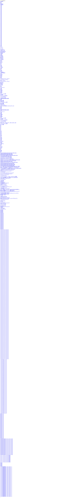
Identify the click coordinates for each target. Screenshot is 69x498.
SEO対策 (1, 94)
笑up (1, 73)
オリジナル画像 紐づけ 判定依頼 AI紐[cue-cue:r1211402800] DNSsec (10, 168)
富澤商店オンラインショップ (5, 206)
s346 (1, 64)
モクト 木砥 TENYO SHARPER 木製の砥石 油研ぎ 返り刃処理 (10, 166)
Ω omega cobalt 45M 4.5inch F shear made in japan (7, 164)
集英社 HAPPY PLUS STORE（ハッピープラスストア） (9, 198)
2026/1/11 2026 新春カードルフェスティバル (7, 105)
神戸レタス (2, 415)
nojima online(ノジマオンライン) (5, 178)
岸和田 (1, 90)
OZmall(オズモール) (3, 183)
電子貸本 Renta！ (3, 194)
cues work (1, 141)
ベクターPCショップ (3, 187)
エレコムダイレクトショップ (5, 197)
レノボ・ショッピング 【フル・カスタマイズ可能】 (8, 176)
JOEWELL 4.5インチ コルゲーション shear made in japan (9, 162)
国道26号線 (2, 101)
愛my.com (1, 57)
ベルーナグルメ (2, 200)
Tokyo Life (1, 213)
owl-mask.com (2, 49)
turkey (1, 70)
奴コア (1, 62)
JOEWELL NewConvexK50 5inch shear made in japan (8, 160)
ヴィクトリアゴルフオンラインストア (6, 173)
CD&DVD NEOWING (3, 196)
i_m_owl (1, 67)
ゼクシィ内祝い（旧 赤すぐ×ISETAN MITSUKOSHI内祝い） (10, 189)
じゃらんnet (2, 180)
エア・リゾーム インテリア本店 (5, 455)
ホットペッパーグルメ (3, 185)
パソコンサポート (3, 96)
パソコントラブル (3, 97)
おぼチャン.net (2, 50)
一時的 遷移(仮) (2, 72)
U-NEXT (1, 207)
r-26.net (1, 53)
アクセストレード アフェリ (5, 78)
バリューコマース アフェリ (5, 81)
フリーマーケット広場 (3, 123)
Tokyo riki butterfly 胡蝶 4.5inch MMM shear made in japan (9, 155)
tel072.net (1, 56)
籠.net (1, 60)
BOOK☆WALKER (3, 203)
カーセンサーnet (2, 179)
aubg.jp (1, 74)
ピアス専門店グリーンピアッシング (6, 186)
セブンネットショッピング (4, 174)
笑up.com (1, 83)
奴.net (1, 61)
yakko (1, 66)
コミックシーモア (3, 204)
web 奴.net (1, 59)
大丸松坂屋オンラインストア (5, 188)
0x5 (0, 148)
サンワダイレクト (3, 205)
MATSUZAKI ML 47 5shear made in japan (6, 154)
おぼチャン (2, 143)
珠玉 (1, 63)
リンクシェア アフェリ (4, 79)
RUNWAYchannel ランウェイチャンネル (6, 438)
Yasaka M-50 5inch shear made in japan (6, 156)
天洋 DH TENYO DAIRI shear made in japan (6, 158)
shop (1, 77)
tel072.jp (1, 55)
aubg (1, 147)
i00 (0, 145)
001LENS (1, 210)
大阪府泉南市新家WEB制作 (4, 98)
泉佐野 (1, 116)
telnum (1, 142)
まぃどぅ (1, 48)
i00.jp (1, 75)
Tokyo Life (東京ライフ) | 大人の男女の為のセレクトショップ (9, 191)
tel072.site (1, 58)
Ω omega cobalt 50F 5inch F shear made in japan (7, 165)
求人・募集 (2, 124)
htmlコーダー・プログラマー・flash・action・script (8, 122)
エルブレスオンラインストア (5, 202)
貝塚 (1, 115)
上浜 (1, 5)
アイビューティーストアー (4, 229)
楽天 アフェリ (2, 80)
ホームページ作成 (3, 93)
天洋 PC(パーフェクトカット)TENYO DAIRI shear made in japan (10, 159)
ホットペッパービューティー (5, 192)
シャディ (1, 195)
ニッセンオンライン (3, 175)
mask (1, 71)
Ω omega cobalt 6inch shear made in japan (6, 153)
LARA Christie (2, 208)
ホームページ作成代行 (3, 95)
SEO (1, 86)
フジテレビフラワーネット (4, 199)
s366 (1, 65)
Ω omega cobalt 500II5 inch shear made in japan (7, 163)
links (1, 106)
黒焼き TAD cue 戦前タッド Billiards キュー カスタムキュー (9, 167)
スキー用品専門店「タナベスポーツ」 (6, 466)
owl (0, 69)
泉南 (1, 117)
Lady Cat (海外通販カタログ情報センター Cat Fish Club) (9, 177)
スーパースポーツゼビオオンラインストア (7, 172)
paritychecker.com (3, 51)
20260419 (1, 1)
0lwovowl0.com (2, 52)
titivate (1, 462)
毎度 (1, 99)
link (0, 2)
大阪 (1, 88)
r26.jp (1, 54)
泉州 (1, 89)
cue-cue (1, 146)
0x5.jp (1, 76)
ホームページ (2, 87)
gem (1, 68)
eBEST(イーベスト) (3, 184)
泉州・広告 (2, 100)
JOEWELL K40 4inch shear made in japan (6, 161)
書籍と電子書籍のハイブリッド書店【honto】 (7, 190)
